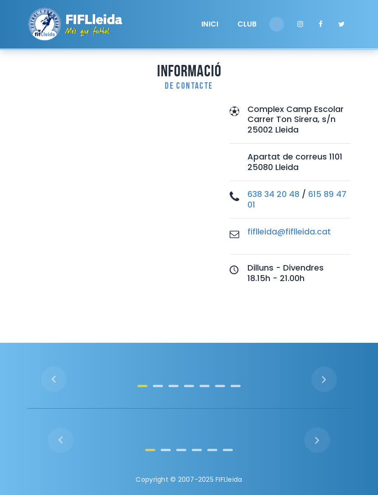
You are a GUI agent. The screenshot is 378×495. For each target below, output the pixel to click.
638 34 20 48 (273, 194)
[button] (142, 386)
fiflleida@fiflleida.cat (289, 231)
